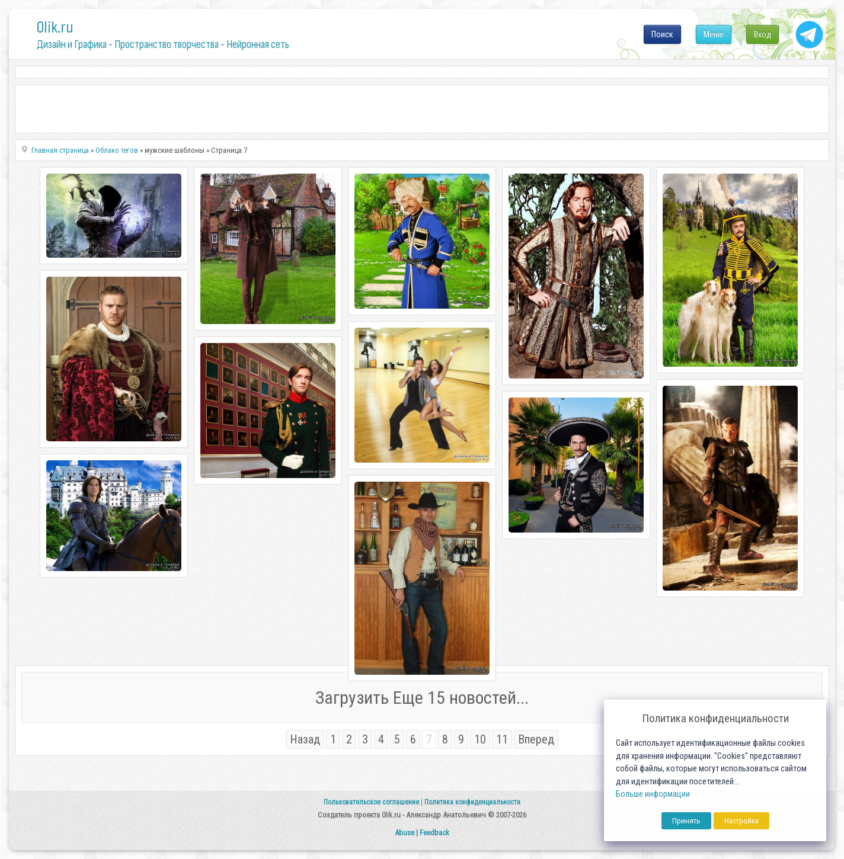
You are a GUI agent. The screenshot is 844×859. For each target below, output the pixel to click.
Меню (714, 34)
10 (480, 739)
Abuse (404, 832)
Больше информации (653, 794)
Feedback (434, 832)
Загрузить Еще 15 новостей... (422, 697)
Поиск (662, 34)
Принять (686, 820)
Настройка (741, 820)
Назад (305, 739)
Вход (762, 34)
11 (502, 739)
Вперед (536, 739)
